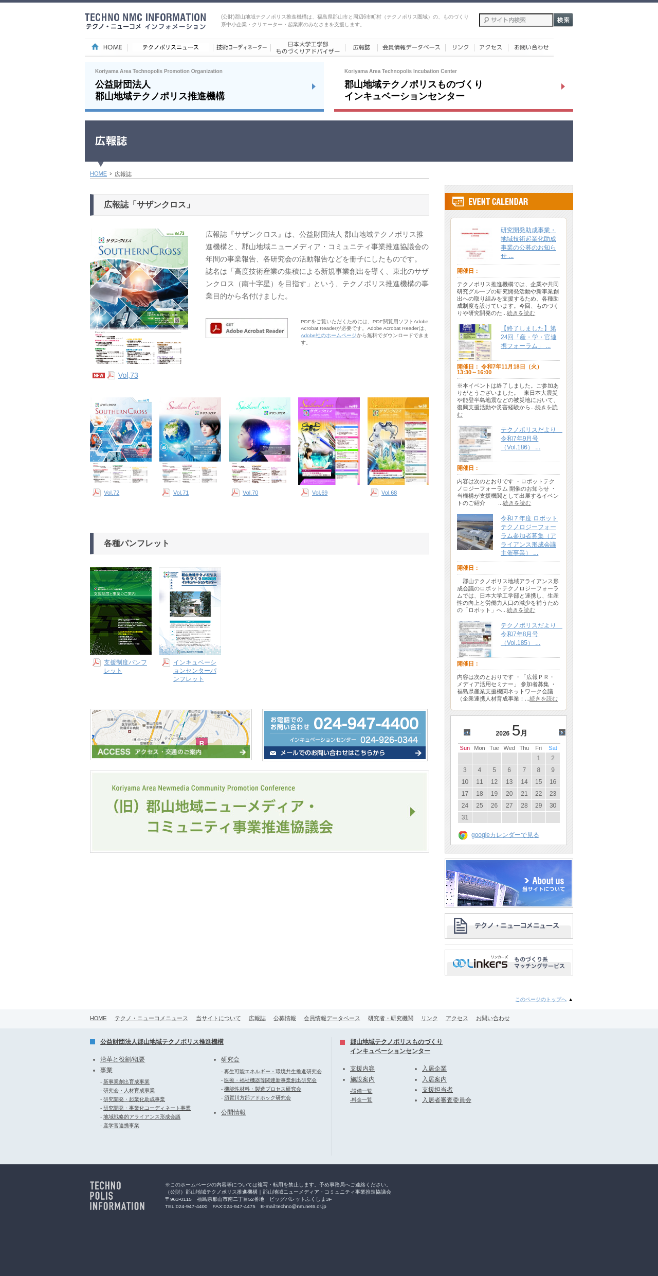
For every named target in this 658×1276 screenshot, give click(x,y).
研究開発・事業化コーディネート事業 (147, 1108)
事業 (106, 1070)
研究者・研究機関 (390, 1018)
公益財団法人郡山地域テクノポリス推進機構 (162, 1041)
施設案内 (362, 1079)
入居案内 (434, 1079)
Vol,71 (181, 493)
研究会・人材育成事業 (129, 1090)
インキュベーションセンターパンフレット (194, 671)
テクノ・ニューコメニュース (151, 1018)
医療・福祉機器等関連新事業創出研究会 (270, 1080)
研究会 (230, 1059)
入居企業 (434, 1068)
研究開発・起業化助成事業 (134, 1099)
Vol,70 (250, 493)
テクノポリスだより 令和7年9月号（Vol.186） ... (531, 438)
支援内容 (362, 1068)
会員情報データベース (332, 1018)
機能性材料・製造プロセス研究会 (262, 1089)
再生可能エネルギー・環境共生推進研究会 (273, 1071)
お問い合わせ (493, 1018)
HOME (98, 173)
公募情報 (284, 1018)
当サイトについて (218, 1018)
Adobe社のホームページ (329, 335)
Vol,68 (389, 493)
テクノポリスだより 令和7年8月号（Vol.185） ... (531, 634)
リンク (429, 1018)
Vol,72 (111, 493)
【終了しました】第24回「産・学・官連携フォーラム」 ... (529, 337)
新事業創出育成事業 (126, 1082)
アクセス (457, 1018)
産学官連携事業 (121, 1125)
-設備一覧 (361, 1091)
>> (564, 733)
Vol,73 (128, 375)
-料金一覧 (361, 1100)
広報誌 (257, 1018)
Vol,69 (319, 493)
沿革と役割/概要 (122, 1059)
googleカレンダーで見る (505, 834)
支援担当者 (437, 1089)
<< (468, 733)
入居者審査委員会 (446, 1100)
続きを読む (521, 313)
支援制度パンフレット (125, 666)
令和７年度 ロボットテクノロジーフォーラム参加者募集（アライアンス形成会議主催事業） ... (529, 535)
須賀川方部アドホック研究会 (257, 1097)
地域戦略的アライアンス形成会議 (141, 1117)
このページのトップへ (540, 999)
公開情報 (233, 1112)
